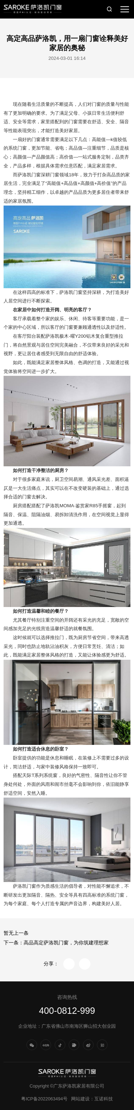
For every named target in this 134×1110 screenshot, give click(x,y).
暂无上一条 (16, 933)
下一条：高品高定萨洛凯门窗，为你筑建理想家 (56, 942)
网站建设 (80, 1098)
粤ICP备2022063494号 (44, 1098)
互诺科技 (103, 1098)
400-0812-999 (67, 1011)
